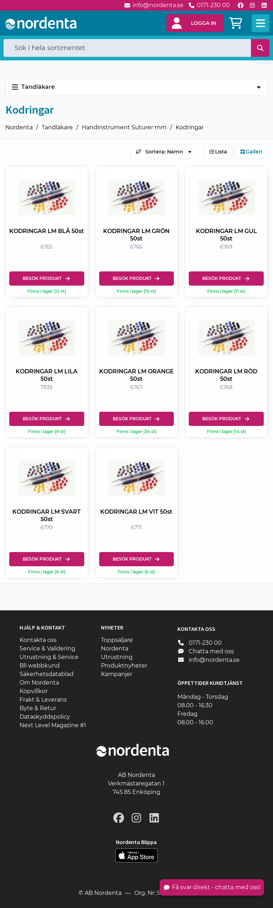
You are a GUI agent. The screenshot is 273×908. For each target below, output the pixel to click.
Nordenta (19, 127)
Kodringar (190, 127)
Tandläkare (57, 127)
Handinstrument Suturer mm (124, 127)
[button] (194, 23)
